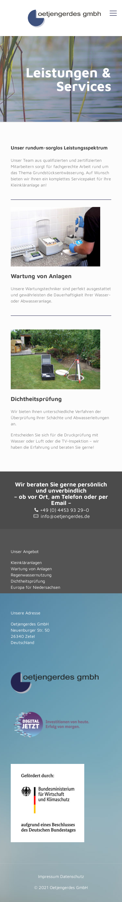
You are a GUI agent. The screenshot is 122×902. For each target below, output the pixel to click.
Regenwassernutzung (31, 574)
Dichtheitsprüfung (28, 581)
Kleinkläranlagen (26, 562)
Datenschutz (72, 876)
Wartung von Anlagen (31, 568)
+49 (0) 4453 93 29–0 (64, 510)
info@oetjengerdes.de (65, 516)
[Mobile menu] (113, 13)
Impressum (48, 876)
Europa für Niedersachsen (35, 587)
